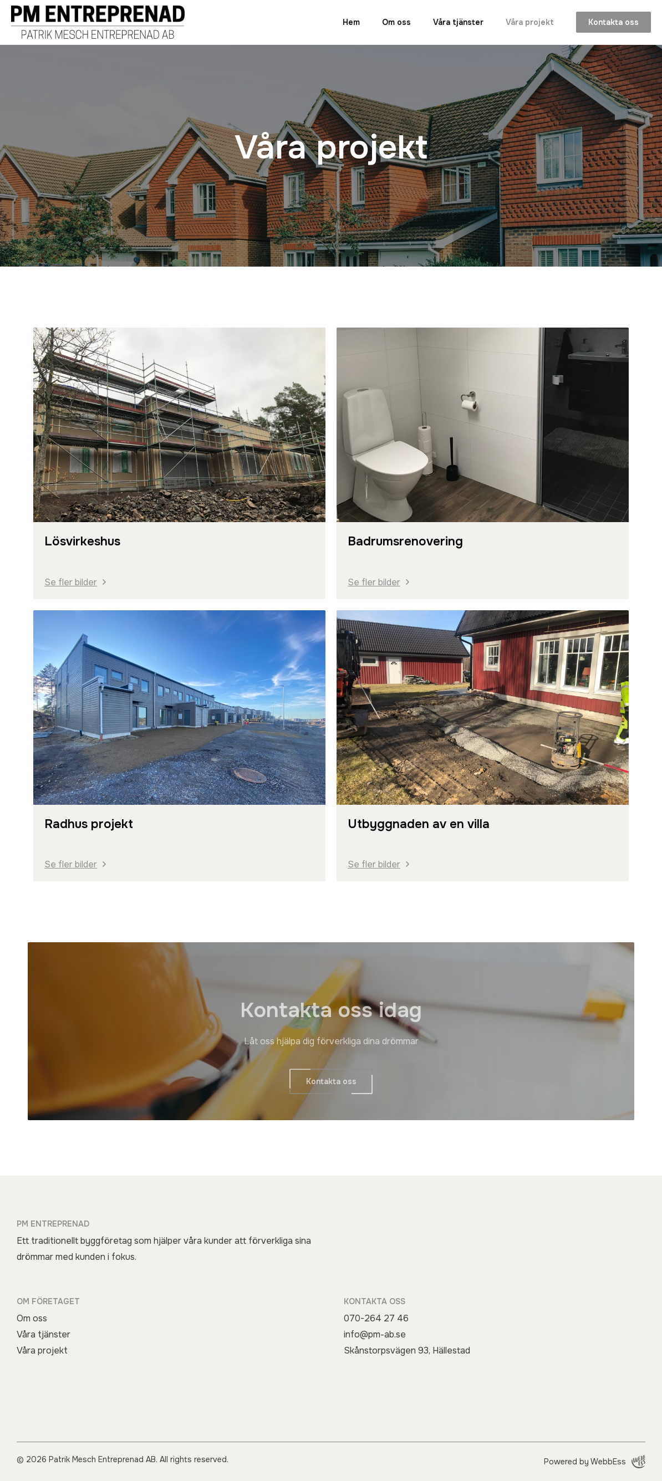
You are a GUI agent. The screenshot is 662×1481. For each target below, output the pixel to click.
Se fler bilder (70, 582)
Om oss (396, 22)
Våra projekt (530, 22)
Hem (351, 22)
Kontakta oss (613, 22)
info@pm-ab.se (375, 1334)
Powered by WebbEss (594, 1461)
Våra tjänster (458, 22)
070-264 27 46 (376, 1318)
